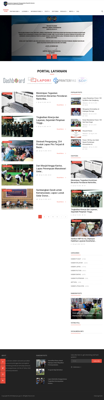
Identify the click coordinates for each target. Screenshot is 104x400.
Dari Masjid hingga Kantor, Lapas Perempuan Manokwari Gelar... (51, 168)
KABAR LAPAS (76, 267)
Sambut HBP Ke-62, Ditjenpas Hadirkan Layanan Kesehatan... (83, 240)
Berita (72, 11)
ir (36, 102)
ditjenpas (85, 103)
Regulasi (63, 11)
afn (37, 150)
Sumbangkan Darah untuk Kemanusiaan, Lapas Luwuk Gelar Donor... (50, 193)
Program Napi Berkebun (55, 370)
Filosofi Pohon (87, 131)
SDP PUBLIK (55, 11)
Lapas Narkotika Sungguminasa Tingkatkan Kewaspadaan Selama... (57, 381)
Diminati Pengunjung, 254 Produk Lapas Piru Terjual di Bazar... (50, 144)
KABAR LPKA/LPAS (77, 286)
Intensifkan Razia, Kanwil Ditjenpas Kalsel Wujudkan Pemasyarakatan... (56, 363)
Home (6, 11)
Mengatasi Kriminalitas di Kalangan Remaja (91, 110)
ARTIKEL (74, 282)
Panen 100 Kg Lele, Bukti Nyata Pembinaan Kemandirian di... (91, 142)
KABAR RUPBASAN (77, 278)
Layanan (25, 11)
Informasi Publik (37, 11)
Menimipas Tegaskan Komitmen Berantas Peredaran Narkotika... (51, 96)
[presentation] (49, 56)
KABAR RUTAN (76, 270)
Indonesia (76, 367)
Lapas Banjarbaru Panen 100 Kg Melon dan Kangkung (92, 99)
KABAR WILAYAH (77, 263)
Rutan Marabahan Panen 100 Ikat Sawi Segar (92, 121)
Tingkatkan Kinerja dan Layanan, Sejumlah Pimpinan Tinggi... (50, 120)
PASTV (47, 11)
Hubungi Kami (98, 396)
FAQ (78, 11)
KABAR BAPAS (76, 274)
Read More (61, 105)
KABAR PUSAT (76, 259)
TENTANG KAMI (15, 11)
